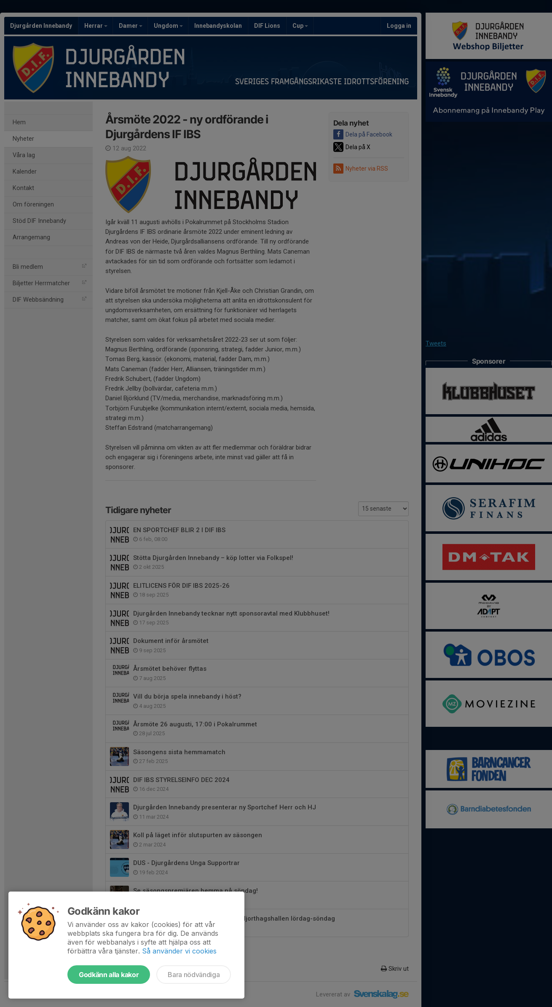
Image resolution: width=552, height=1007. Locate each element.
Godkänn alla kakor (109, 974)
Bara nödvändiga (194, 974)
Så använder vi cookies (179, 951)
